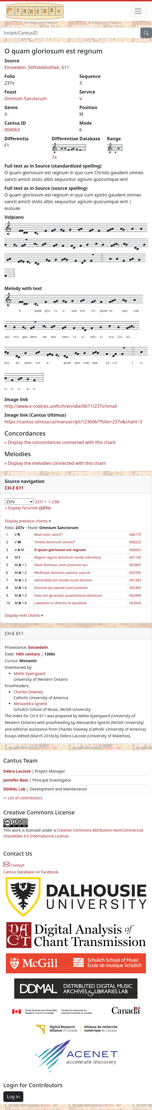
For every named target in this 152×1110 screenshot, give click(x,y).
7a (54, 157)
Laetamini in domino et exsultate (60, 603)
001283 (135, 580)
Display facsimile (29, 507)
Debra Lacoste (17, 771)
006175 (135, 534)
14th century (27, 654)
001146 (135, 557)
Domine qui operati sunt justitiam (61, 587)
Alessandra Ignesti (30, 703)
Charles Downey (28, 691)
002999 (135, 595)
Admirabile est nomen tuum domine (63, 580)
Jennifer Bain (16, 780)
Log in (13, 1097)
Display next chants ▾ (24, 615)
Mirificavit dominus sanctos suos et (62, 572)
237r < (40, 501)
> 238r (54, 501)
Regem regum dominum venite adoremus (67, 557)
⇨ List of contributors (22, 797)
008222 (135, 542)
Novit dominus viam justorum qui (60, 565)
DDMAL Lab (14, 789)
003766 (135, 572)
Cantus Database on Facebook (31, 872)
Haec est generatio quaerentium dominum (68, 595)
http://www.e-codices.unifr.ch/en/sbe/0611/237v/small (60, 406)
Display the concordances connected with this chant (62, 442)
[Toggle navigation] (138, 11)
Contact (13, 865)
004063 (12, 130)
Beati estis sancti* (48, 534)
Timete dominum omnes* (54, 542)
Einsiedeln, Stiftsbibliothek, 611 (36, 67)
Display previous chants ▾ (28, 521)
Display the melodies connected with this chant (57, 463)
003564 (135, 603)
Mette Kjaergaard (29, 673)
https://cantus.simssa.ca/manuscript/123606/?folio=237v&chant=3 (73, 422)
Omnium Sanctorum (25, 98)
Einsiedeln (38, 647)
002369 (135, 587)
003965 (135, 565)
